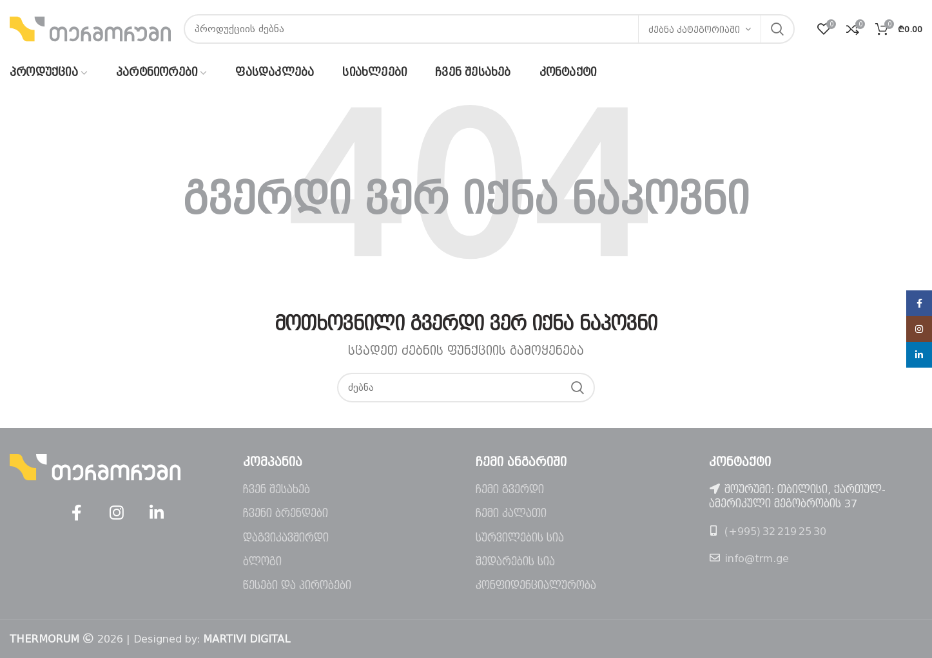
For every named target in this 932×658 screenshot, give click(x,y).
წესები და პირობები (297, 585)
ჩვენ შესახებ (276, 490)
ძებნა (777, 29)
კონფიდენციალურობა (536, 585)
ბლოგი (262, 562)
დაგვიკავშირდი (286, 538)
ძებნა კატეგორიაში (694, 30)
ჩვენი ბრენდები (285, 513)
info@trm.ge (756, 558)
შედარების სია (515, 562)
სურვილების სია (520, 538)
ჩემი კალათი (511, 513)
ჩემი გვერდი (510, 490)
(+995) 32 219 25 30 (775, 531)
